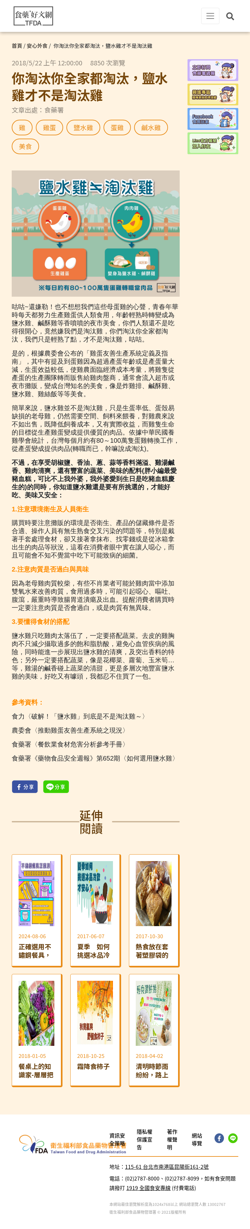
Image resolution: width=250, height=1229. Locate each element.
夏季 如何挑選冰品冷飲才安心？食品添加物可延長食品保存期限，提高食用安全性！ (93, 950)
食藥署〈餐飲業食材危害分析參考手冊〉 (70, 744)
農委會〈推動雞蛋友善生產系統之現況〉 (70, 730)
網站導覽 (197, 1139)
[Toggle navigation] (210, 16)
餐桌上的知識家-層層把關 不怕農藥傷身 (36, 1070)
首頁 (17, 45)
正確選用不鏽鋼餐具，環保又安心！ (35, 950)
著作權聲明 (172, 1139)
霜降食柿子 (93, 1066)
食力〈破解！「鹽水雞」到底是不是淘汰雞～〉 (80, 716)
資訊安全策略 (117, 1139)
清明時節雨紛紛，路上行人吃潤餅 (152, 1070)
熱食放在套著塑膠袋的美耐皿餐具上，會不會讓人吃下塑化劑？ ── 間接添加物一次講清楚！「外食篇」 (153, 950)
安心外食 (37, 45)
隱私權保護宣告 (144, 1139)
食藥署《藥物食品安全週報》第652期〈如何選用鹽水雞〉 (95, 758)
